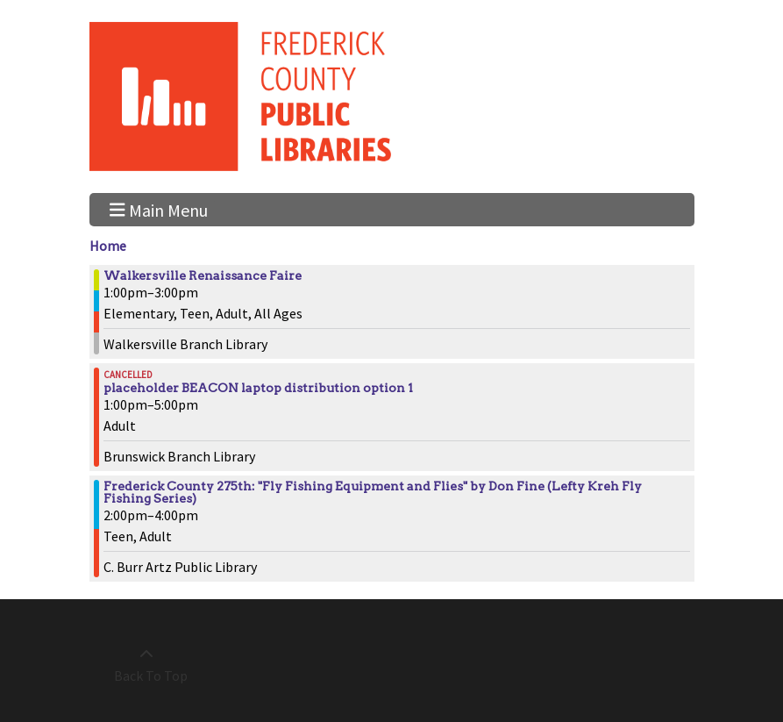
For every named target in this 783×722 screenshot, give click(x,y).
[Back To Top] (146, 665)
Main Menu (159, 208)
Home (107, 245)
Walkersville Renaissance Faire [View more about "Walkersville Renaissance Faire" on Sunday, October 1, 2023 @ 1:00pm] (202, 275)
